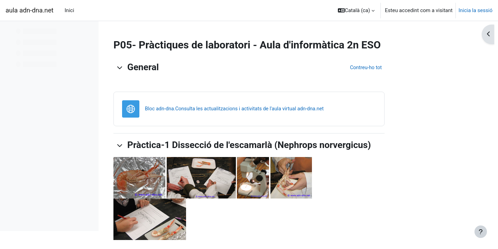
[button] (356, 10)
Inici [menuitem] (69, 10)
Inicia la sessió (475, 10)
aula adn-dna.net (30, 10)
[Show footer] (480, 231)
